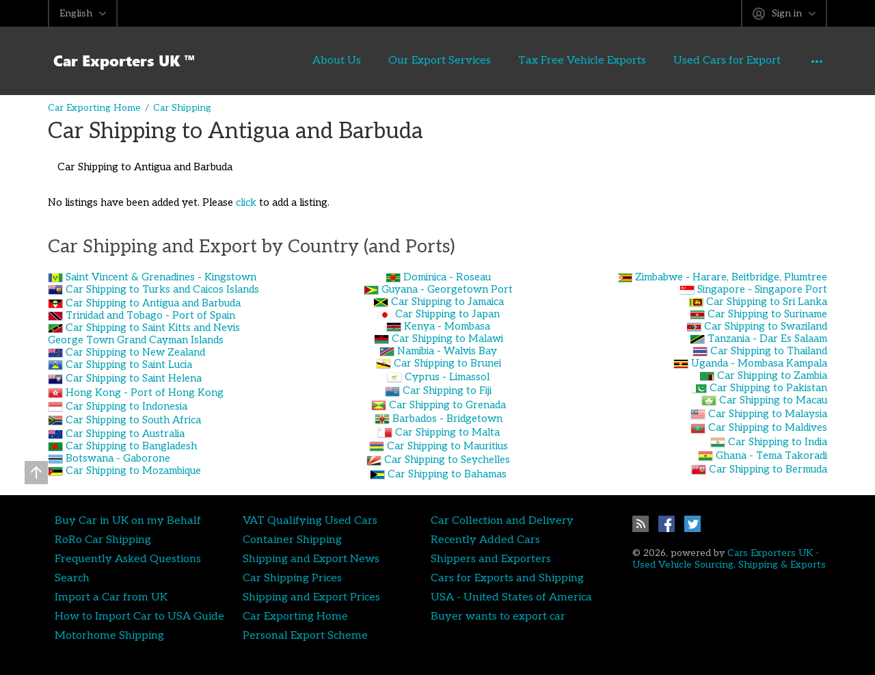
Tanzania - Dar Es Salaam (767, 338)
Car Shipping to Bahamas (447, 474)
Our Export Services (402, 60)
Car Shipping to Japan (447, 314)
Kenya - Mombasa (447, 326)
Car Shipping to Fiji (447, 390)
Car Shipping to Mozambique (133, 470)
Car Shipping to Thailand (768, 351)
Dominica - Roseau (447, 277)
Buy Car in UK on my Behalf (128, 520)
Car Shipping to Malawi (447, 338)
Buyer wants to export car (498, 616)
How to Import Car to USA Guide (139, 616)
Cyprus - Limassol (447, 377)
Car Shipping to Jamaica (447, 301)
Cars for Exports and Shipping (507, 578)
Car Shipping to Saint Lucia (129, 364)
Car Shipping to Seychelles (447, 459)
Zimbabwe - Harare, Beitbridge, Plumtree (731, 277)
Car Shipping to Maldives (767, 427)
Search (72, 578)
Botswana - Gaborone (118, 458)
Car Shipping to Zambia (772, 375)
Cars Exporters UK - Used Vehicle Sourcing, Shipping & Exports (729, 558)
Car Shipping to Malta (447, 432)
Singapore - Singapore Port (762, 289)
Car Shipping (182, 108)
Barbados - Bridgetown (447, 418)
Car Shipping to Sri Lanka (766, 301)
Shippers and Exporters (491, 559)
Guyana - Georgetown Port (447, 289)
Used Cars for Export (690, 60)
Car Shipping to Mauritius (447, 446)
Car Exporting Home (94, 108)
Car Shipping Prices (292, 578)
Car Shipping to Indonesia (126, 406)
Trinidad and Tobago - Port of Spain (150, 315)
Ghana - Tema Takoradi (771, 455)
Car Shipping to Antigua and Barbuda (153, 303)
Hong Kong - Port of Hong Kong (145, 392)
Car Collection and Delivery (502, 520)
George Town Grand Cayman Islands (136, 340)
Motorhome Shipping (109, 635)
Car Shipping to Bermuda (768, 469)
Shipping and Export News (311, 559)
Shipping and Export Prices (311, 597)
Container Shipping (292, 539)
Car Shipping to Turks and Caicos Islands (162, 289)
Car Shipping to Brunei (447, 363)
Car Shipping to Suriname (767, 314)
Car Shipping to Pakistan (768, 388)
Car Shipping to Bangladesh (131, 446)
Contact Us (799, 60)
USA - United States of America (511, 597)
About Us (299, 60)
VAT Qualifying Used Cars (310, 520)
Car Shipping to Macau (773, 400)
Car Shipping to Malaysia (767, 414)
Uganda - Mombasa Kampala (759, 363)
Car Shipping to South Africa (133, 420)
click (246, 202)
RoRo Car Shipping (103, 539)
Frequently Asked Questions (128, 559)
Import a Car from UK (111, 597)
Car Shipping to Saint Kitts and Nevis (153, 327)
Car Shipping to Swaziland (765, 326)
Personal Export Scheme (305, 635)
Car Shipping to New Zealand (135, 352)
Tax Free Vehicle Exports (545, 60)
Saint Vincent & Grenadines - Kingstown (161, 277)
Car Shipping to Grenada (447, 405)
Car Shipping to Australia (125, 433)
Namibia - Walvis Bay (447, 351)
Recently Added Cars (485, 539)
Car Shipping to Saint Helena (134, 378)
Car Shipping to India (777, 442)
